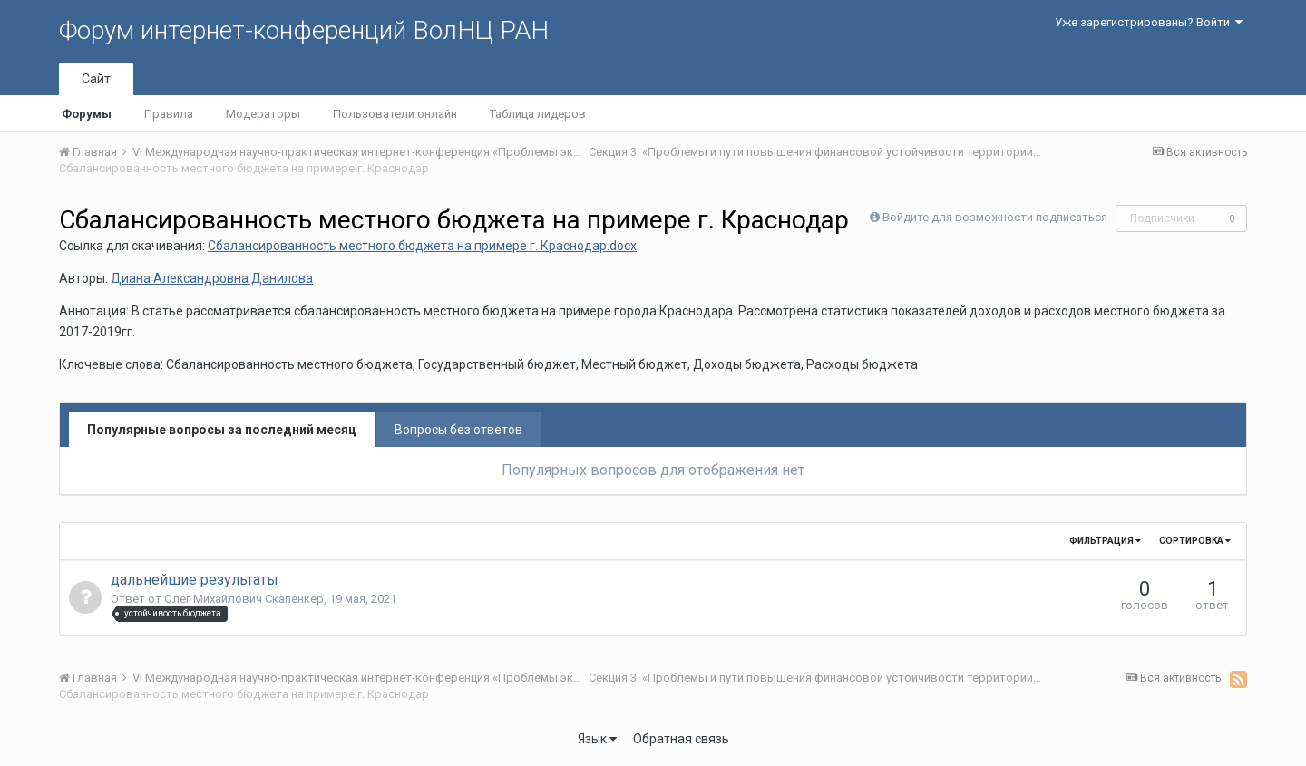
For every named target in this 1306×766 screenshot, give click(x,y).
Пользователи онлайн (395, 114)
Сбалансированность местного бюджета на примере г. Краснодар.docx (422, 245)
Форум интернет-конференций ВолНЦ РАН (304, 30)
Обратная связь (681, 739)
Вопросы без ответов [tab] (458, 429)
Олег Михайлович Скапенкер (244, 599)
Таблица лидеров (538, 114)
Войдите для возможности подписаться (994, 217)
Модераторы (263, 114)
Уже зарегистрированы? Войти (1149, 22)
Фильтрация (1105, 541)
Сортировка (1195, 541)
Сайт (96, 79)
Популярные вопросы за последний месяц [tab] (221, 429)
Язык (597, 739)
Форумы (87, 114)
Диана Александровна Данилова (212, 278)
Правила (168, 114)
